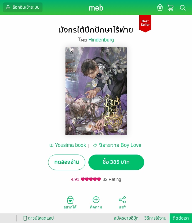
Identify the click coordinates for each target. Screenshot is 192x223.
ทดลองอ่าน (66, 162)
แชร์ (122, 202)
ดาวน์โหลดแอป (37, 218)
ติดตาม (96, 202)
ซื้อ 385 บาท (116, 162)
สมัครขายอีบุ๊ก (126, 218)
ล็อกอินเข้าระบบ (22, 7)
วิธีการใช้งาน (156, 218)
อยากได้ (70, 202)
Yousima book (70, 145)
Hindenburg (101, 39)
